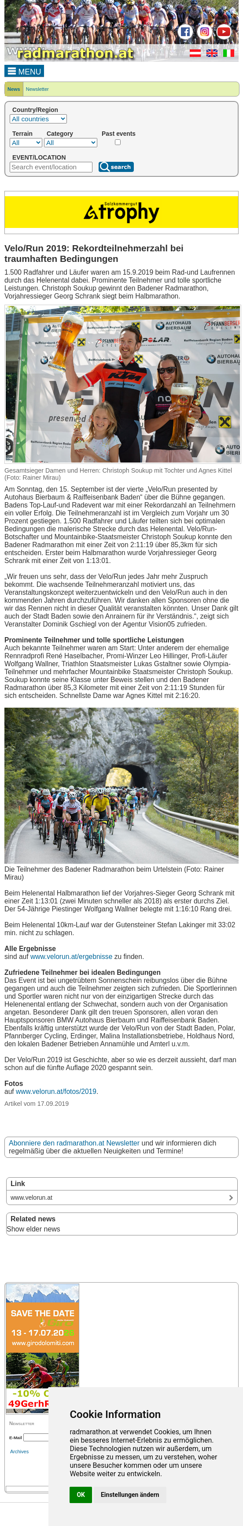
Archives (19, 1451)
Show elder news (33, 1229)
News (13, 89)
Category (60, 133)
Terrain (22, 133)
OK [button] (81, 1494)
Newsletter (37, 89)
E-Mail (15, 1437)
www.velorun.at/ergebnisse (71, 956)
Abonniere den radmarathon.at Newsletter (74, 1143)
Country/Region (35, 109)
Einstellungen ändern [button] (130, 1494)
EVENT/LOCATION (39, 157)
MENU (24, 70)
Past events (119, 133)
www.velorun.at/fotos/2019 (56, 1091)
